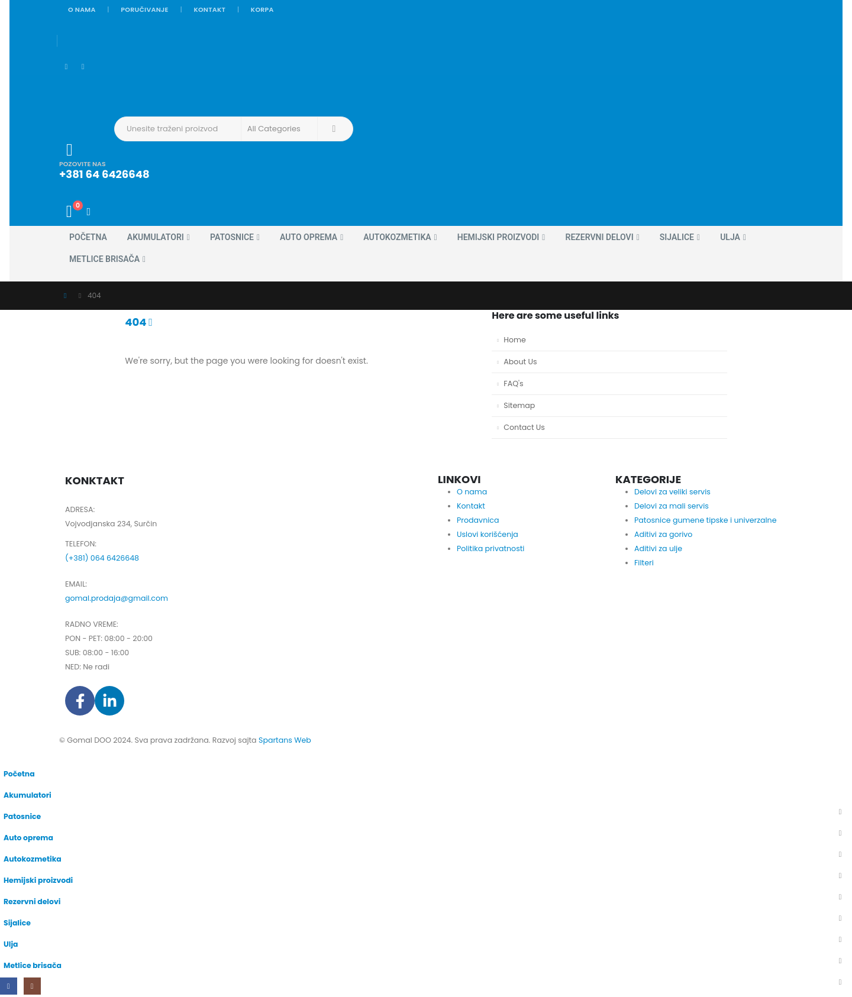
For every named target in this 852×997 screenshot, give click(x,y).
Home (515, 340)
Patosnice (232, 237)
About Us (520, 362)
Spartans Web (285, 740)
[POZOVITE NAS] (335, 160)
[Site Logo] (92, 90)
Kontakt (209, 9)
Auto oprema (308, 237)
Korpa (262, 9)
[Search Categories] (279, 129)
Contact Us (524, 427)
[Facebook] (66, 67)
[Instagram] (83, 67)
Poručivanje (144, 9)
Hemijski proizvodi (498, 237)
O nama (82, 9)
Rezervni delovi (599, 237)
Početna (88, 237)
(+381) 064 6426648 (102, 558)
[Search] (334, 129)
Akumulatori (155, 237)
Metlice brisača (104, 259)
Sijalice (677, 237)
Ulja (730, 237)
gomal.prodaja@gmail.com (116, 598)
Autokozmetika (397, 237)
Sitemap (519, 405)
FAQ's (513, 383)
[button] (7, 754)
